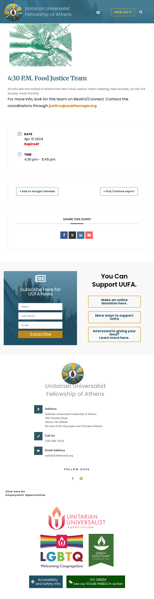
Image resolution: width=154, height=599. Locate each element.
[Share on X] (72, 235)
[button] (98, 12)
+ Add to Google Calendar (41, 191)
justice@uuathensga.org (73, 105)
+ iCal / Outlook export (115, 191)
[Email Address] (38, 451)
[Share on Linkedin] (80, 235)
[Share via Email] (89, 235)
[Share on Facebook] (64, 235)
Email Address (55, 450)
